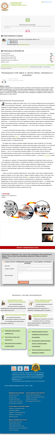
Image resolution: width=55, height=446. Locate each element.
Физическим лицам (16, 3)
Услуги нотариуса (14, 430)
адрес (16, 136)
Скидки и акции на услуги (15, 401)
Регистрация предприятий (33, 401)
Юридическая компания (27, 24)
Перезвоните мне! (47, 2)
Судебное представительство (18, 5)
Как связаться (13, 397)
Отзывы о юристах (14, 399)
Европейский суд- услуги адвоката (18, 428)
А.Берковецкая (39, 374)
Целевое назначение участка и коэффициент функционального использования (40, 334)
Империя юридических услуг (5, 7)
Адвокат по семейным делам (16, 408)
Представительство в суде (16, 426)
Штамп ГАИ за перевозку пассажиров (15, 314)
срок (29, 177)
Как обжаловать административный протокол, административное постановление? (41, 343)
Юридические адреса (31, 399)
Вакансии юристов (14, 395)
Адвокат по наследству (15, 414)
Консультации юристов (23, 67)
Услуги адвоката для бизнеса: (35, 393)
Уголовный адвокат (14, 410)
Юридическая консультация (15, 80)
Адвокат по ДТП (13, 416)
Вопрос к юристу (13, 78)
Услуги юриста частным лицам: (19, 406)
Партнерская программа (15, 403)
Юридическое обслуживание (33, 395)
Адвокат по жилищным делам (17, 412)
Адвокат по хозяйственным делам (35, 397)
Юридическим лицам (16, 2)
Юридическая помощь (15, 424)
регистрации (47, 155)
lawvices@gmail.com (24, 44)
